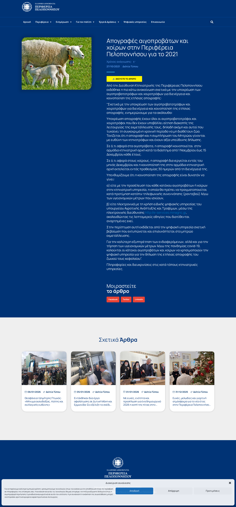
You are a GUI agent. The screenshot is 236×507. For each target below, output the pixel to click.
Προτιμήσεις (213, 490)
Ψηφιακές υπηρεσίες (135, 21)
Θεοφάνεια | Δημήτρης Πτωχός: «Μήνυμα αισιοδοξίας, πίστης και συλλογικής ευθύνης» (44, 401)
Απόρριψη (173, 490)
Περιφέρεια (43, 22)
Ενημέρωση (63, 22)
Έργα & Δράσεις (109, 22)
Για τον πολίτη (85, 22)
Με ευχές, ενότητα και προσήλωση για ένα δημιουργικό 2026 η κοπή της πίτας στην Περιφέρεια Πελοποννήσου (142, 403)
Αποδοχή (134, 490)
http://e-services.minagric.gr (165, 212)
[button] (229, 482)
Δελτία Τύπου (130, 66)
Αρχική (27, 21)
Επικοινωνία (158, 21)
